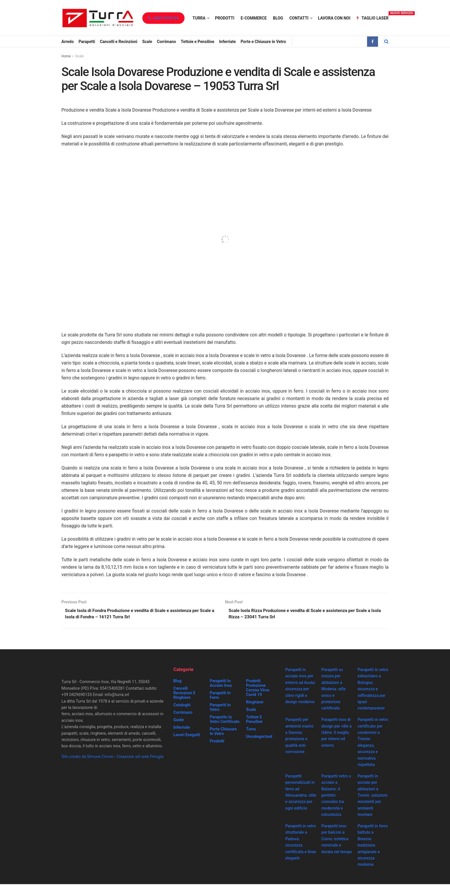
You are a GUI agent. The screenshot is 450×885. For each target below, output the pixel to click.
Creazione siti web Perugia (140, 757)
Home (66, 56)
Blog (278, 18)
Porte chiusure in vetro (223, 732)
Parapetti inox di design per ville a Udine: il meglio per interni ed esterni (336, 733)
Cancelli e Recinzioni (118, 41)
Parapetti (87, 41)
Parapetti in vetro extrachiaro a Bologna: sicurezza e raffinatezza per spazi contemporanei (373, 689)
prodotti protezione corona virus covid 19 (257, 688)
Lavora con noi (334, 18)
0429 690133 (163, 18)
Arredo (67, 41)
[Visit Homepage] (97, 18)
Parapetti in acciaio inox (221, 684)
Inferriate (227, 41)
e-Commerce (253, 18)
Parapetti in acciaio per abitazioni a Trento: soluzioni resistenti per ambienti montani (372, 796)
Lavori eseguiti (186, 735)
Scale (147, 41)
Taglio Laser (373, 17)
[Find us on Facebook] (372, 41)
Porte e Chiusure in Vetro (263, 41)
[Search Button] (386, 41)
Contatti (299, 18)
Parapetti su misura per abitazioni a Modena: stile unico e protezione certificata (333, 689)
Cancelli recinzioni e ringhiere (184, 694)
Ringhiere (254, 703)
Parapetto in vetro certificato (225, 720)
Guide (178, 720)
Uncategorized (259, 737)
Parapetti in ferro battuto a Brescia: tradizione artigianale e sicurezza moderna (373, 846)
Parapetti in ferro (220, 696)
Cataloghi (182, 705)
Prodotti (224, 18)
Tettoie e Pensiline (197, 41)
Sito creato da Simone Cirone (87, 757)
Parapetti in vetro (220, 708)
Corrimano (166, 41)
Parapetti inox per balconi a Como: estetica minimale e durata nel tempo (336, 839)
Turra (199, 18)
